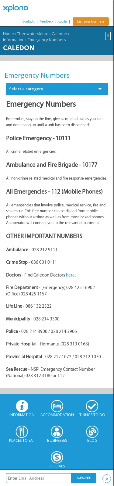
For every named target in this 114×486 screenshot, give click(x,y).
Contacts (28, 21)
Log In (62, 21)
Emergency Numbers (47, 39)
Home (8, 33)
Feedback (46, 21)
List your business (90, 21)
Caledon (59, 33)
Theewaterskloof (33, 33)
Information (14, 39)
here (70, 275)
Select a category (26, 88)
